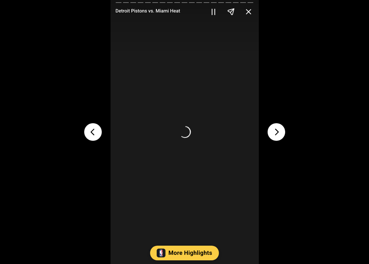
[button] (185, 255)
